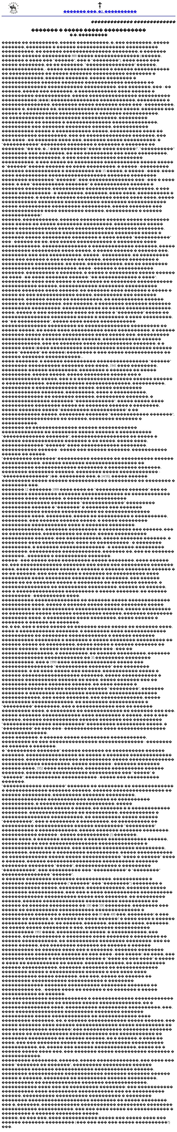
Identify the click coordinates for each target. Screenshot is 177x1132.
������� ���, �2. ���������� (100, 11)
